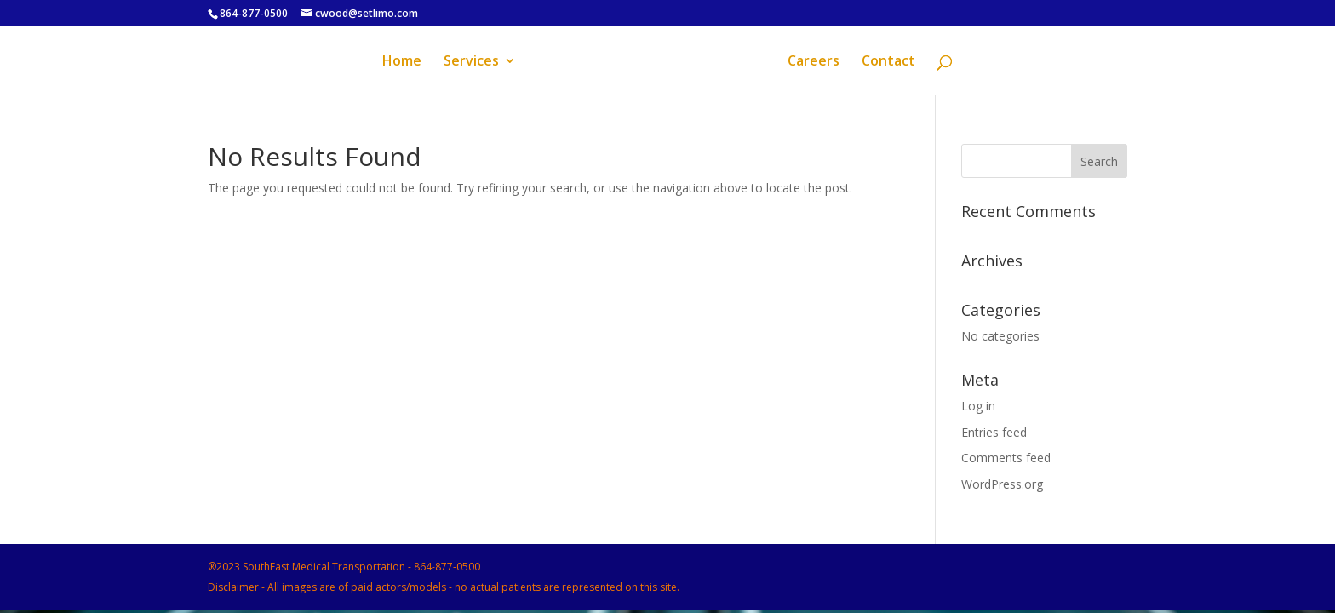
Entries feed (994, 432)
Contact (888, 62)
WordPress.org (1002, 484)
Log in (978, 406)
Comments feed (1006, 458)
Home (401, 62)
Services (471, 62)
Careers (813, 62)
